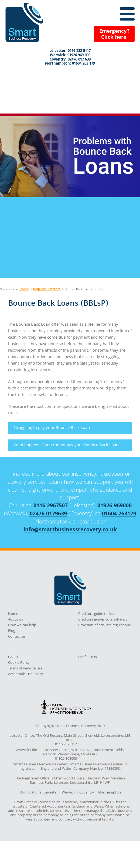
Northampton (109, 792)
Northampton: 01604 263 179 (70, 64)
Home (24, 289)
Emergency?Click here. (114, 34)
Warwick (68, 792)
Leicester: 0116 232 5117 (70, 51)
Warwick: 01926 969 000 (70, 56)
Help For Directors (46, 289)
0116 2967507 (50, 506)
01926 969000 (114, 506)
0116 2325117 (66, 744)
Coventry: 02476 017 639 (70, 60)
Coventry (86, 792)
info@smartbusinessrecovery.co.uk (70, 530)
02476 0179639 (48, 514)
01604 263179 (119, 514)
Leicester (50, 792)
